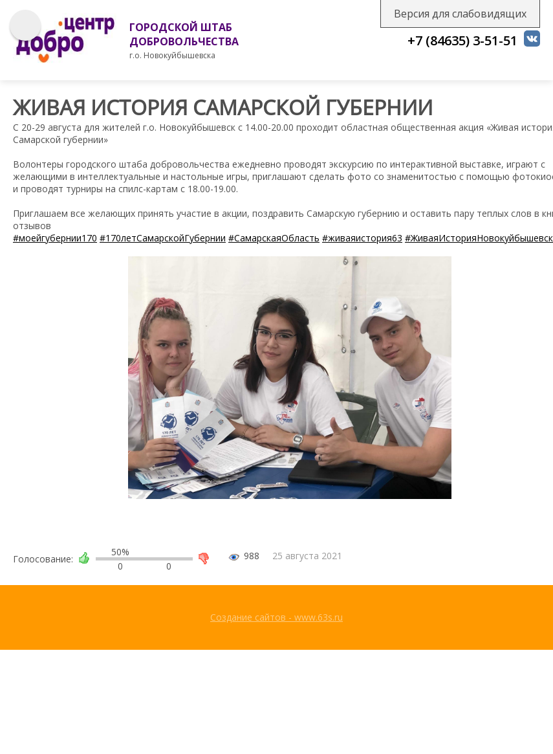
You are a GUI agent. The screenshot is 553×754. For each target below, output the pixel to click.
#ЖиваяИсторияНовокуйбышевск (479, 238)
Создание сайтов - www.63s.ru (276, 617)
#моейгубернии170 (55, 238)
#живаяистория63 (362, 238)
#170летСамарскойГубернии (163, 238)
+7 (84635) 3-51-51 (462, 40)
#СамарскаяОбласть (274, 238)
